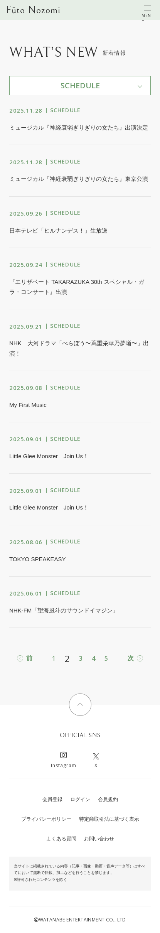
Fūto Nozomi (33, 10)
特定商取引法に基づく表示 (109, 819)
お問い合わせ (99, 838)
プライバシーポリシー (46, 819)
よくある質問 (61, 838)
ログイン (80, 799)
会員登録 (52, 799)
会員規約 (108, 799)
